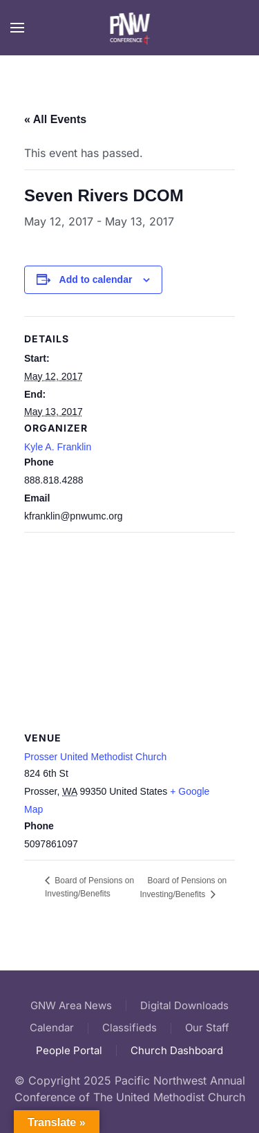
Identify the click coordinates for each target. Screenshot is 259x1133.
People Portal (69, 1050)
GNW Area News (71, 1005)
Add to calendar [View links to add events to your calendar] (96, 279)
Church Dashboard (177, 1050)
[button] (17, 27)
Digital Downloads (184, 1005)
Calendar (52, 1027)
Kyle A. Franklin (57, 446)
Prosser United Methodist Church (95, 756)
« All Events (55, 119)
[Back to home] (129, 27)
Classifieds (129, 1027)
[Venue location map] (129, 632)
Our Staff (207, 1027)
